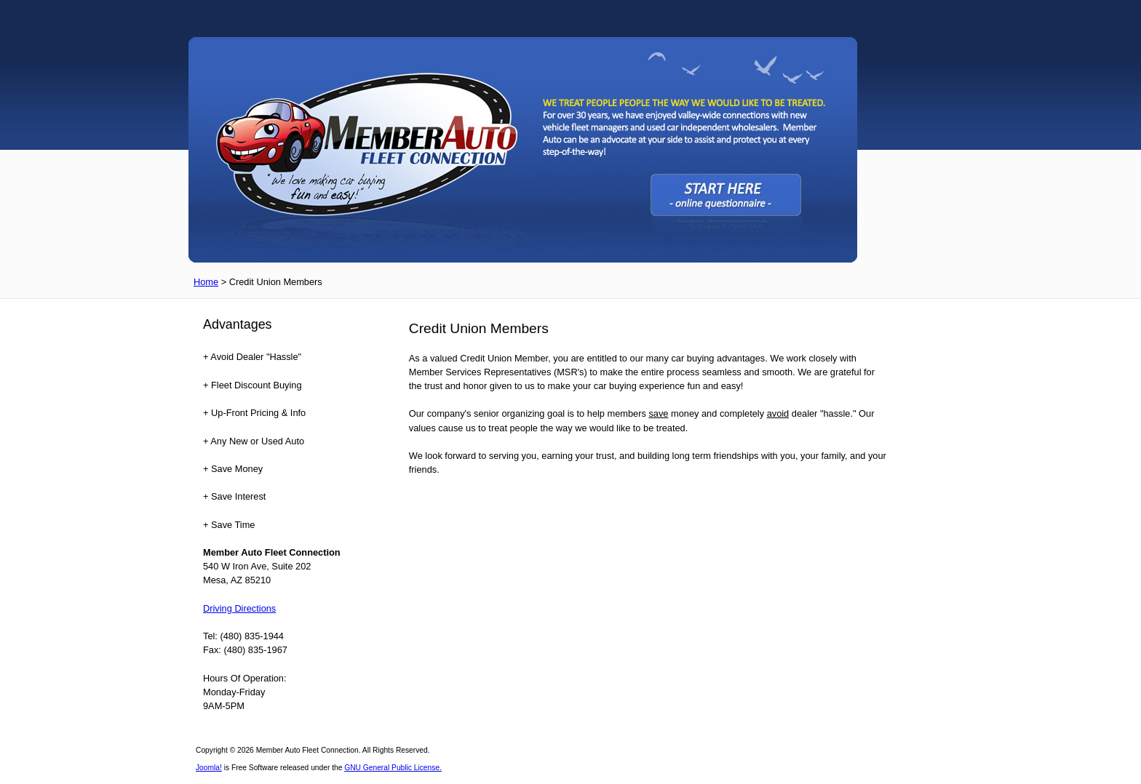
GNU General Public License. (393, 768)
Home (206, 281)
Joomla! (209, 768)
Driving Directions (239, 608)
